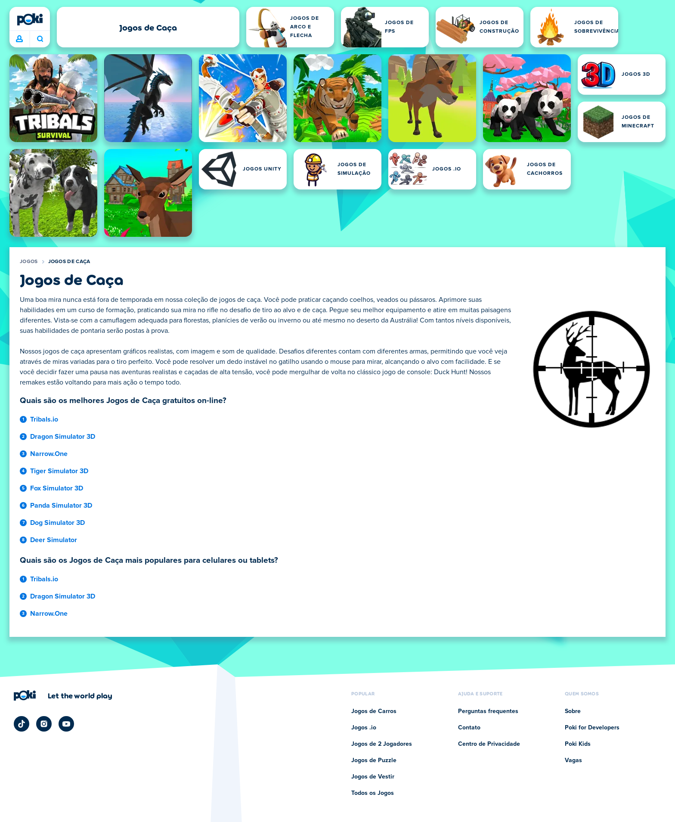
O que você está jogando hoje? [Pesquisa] (40, 39)
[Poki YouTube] (66, 724)
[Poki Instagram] (44, 724)
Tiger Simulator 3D (59, 471)
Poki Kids (578, 744)
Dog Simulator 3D (57, 522)
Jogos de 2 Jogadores (381, 744)
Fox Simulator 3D (56, 488)
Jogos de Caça (69, 261)
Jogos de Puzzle (373, 760)
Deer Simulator (53, 540)
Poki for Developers (592, 728)
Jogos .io (363, 728)
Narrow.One (49, 453)
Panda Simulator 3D (61, 505)
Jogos (29, 261)
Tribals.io (44, 419)
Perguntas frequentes (488, 711)
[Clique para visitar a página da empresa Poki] (63, 695)
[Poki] (30, 19)
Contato (469, 728)
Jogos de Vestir (372, 777)
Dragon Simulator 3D (62, 436)
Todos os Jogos (372, 793)
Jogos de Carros (373, 711)
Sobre (573, 711)
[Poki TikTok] (21, 724)
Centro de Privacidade (489, 744)
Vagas (573, 760)
